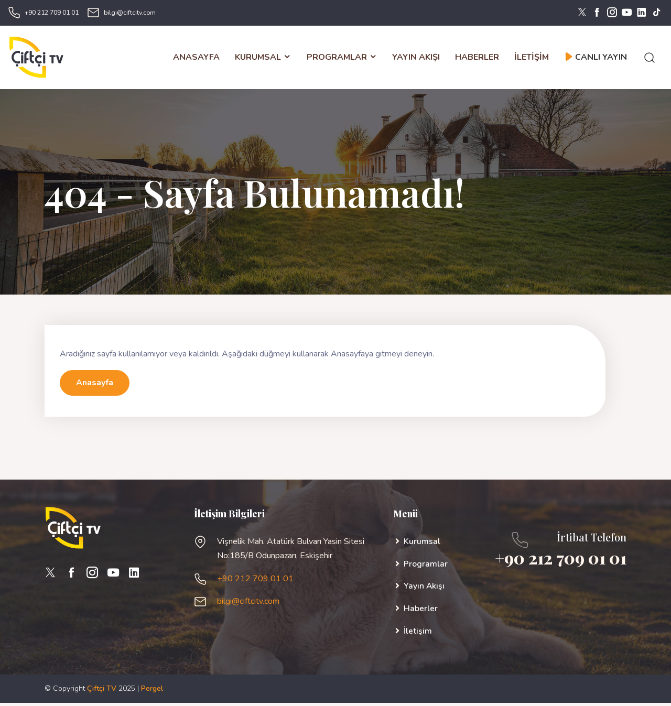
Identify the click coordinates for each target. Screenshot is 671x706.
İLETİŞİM (531, 58)
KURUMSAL (263, 58)
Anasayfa (94, 386)
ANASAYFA (196, 58)
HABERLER (477, 58)
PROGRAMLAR (341, 58)
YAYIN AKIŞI (416, 58)
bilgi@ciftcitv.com (130, 12)
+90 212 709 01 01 (52, 12)
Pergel (152, 692)
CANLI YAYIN (596, 58)
